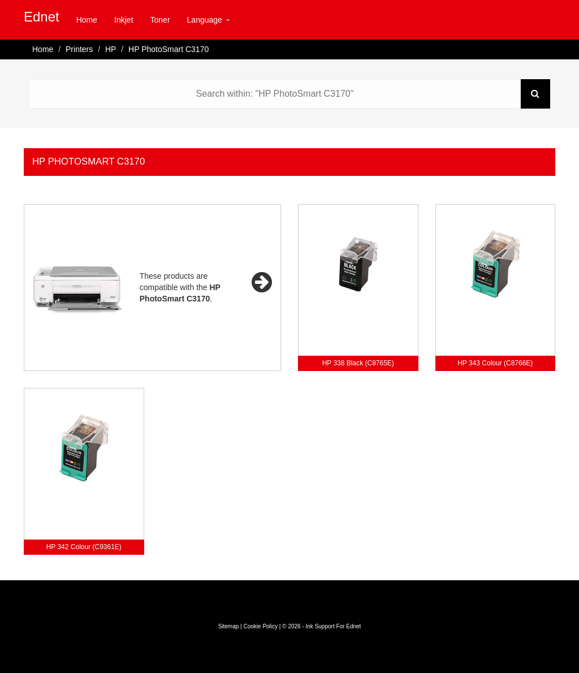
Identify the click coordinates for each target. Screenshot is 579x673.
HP (110, 49)
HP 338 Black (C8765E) (358, 363)
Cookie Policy (260, 626)
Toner (160, 19)
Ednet (41, 16)
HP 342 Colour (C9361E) (84, 547)
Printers (79, 49)
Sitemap (228, 626)
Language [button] (208, 19)
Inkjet (123, 19)
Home (86, 19)
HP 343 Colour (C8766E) (495, 363)
